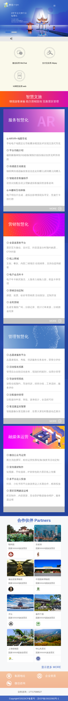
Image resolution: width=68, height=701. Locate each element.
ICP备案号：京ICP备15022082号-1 (42, 698)
